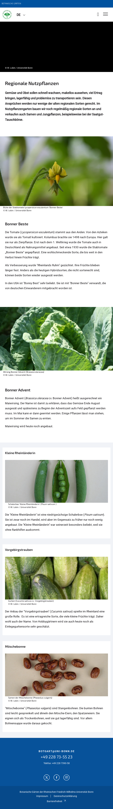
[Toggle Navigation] (105, 14)
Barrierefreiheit (56, 801)
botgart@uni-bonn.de (57, 751)
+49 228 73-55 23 (56, 756)
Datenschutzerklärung (65, 796)
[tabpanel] (56, 47)
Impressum (42, 796)
